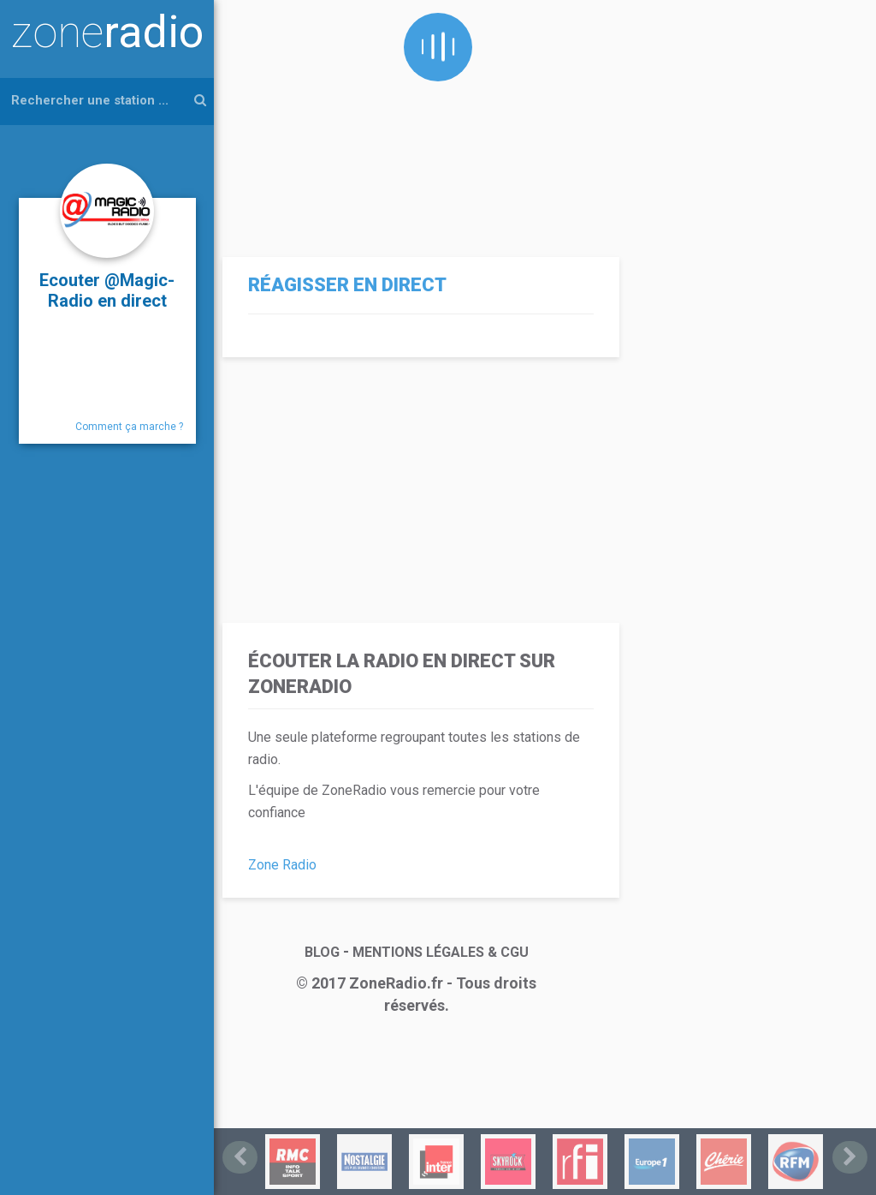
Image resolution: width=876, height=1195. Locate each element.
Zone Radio (282, 865)
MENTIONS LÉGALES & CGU (440, 952)
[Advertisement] (416, 120)
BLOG (322, 952)
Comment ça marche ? (129, 427)
